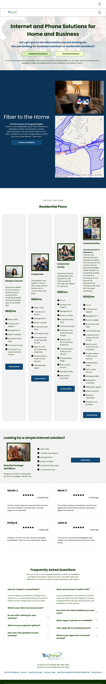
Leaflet (57, 175)
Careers (23, 671)
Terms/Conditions (11, 671)
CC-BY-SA (64, 176)
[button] (99, 4)
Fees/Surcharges (35, 671)
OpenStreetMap (70, 175)
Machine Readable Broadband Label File (73, 671)
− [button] (57, 121)
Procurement (96, 671)
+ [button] (57, 118)
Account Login (49, 671)
